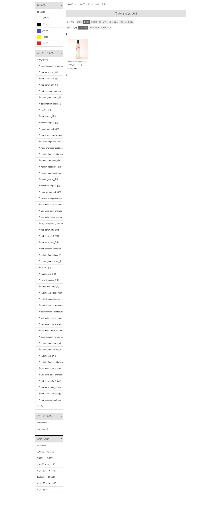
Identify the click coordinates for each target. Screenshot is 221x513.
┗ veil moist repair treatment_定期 (50, 332)
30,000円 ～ (42, 489)
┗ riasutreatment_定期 (49, 286)
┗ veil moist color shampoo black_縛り (50, 369)
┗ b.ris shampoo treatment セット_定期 (51, 300)
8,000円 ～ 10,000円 (46, 464)
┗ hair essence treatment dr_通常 (50, 92)
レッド (42, 43)
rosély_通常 (100, 4)
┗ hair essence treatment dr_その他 (50, 401)
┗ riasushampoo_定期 (49, 280)
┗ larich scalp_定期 (47, 274)
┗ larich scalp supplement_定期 (50, 294)
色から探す (42, 5)
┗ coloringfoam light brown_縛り (51, 363)
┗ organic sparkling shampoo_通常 (51, 67)
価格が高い (113, 22)
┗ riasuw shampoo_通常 (50, 186)
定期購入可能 (106, 27)
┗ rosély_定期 (45, 267)
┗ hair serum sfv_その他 (50, 394)
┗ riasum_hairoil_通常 (49, 179)
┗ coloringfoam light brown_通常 (51, 155)
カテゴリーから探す (46, 53)
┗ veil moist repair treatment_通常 (50, 218)
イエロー (43, 37)
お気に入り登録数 (126, 22)
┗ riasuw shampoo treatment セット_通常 (50, 199)
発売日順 (94, 22)
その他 (40, 406)
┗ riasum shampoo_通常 (50, 160)
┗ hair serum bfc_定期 (49, 230)
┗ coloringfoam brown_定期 (50, 262)
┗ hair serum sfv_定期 (49, 242)
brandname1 (42, 423)
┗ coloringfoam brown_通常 (50, 105)
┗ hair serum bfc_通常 (49, 72)
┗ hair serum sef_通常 (49, 78)
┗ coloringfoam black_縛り (50, 344)
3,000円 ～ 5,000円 (45, 452)
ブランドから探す (45, 416)
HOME (70, 4)
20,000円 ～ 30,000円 (46, 483)
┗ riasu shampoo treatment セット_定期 (51, 306)
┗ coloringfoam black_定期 (50, 256)
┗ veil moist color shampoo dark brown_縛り (50, 376)
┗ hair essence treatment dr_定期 (50, 250)
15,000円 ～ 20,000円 (46, 477)
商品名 (79, 22)
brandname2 (42, 429)
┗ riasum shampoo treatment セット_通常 (50, 174)
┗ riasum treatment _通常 (50, 167)
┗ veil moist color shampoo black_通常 (50, 205)
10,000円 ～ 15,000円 (46, 471)
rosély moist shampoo (76, 62)
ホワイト (43, 18)
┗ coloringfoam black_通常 (50, 98)
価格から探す (43, 439)
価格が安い (103, 22)
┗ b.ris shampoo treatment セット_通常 (51, 142)
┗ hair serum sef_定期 (49, 236)
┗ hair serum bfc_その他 (50, 381)
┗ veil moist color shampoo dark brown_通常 (50, 212)
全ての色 (41, 12)
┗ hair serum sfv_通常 (49, 85)
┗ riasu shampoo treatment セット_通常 (51, 149)
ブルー (42, 31)
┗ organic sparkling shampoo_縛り (51, 338)
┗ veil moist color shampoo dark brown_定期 (50, 325)
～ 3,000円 (42, 445)
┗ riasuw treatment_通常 (50, 192)
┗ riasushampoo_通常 (49, 123)
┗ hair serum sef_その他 (50, 387)
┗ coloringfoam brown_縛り (50, 350)
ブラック (43, 24)
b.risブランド (43, 60)
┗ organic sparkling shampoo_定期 (51, 224)
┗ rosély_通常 (45, 110)
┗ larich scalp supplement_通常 (50, 136)
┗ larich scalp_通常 (47, 116)
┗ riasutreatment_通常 (49, 129)
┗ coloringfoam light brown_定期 (51, 313)
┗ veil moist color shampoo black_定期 (50, 319)
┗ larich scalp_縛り (47, 356)
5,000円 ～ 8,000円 (45, 458)
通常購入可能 (94, 27)
